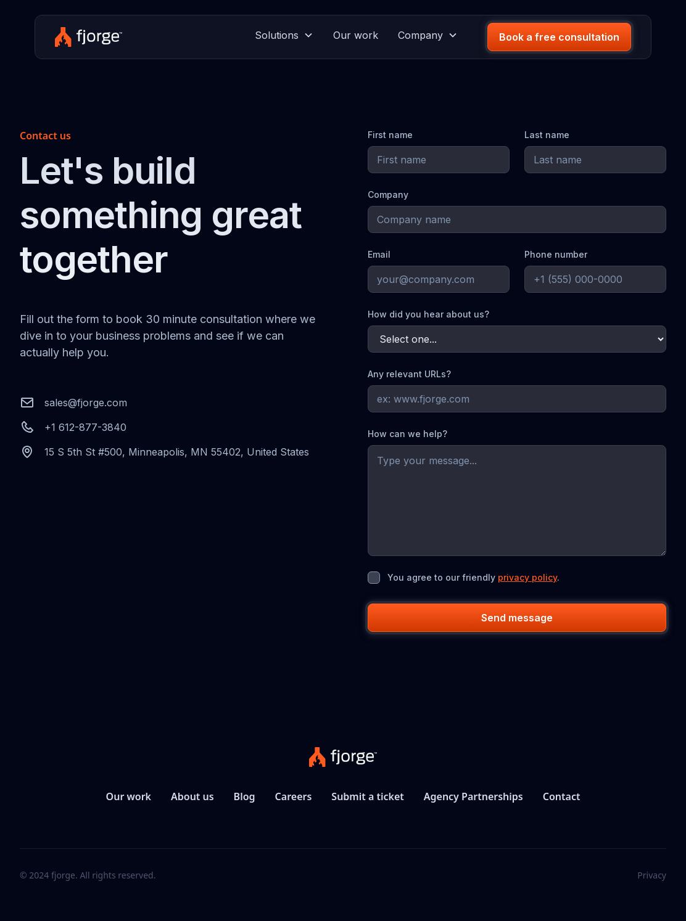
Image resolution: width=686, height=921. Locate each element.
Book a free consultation (559, 37)
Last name (546, 134)
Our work (355, 35)
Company (388, 194)
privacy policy (527, 577)
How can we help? (407, 433)
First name (390, 134)
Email (379, 254)
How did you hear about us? (428, 314)
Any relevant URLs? (409, 374)
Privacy (651, 875)
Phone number (555, 254)
